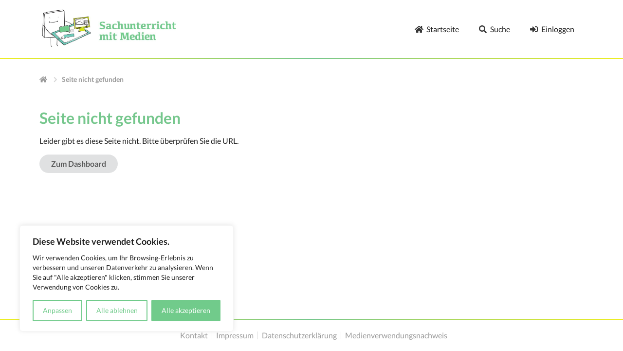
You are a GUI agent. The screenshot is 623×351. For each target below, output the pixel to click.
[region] (126, 278)
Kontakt (194, 335)
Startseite (437, 29)
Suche (494, 29)
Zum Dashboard (78, 163)
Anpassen (57, 310)
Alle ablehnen (117, 310)
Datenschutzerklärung (299, 335)
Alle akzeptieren (186, 310)
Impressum (235, 335)
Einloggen (552, 29)
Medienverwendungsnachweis (396, 335)
